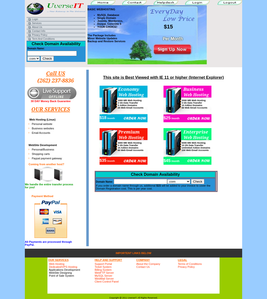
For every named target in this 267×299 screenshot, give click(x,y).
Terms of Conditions (190, 263)
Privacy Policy (39, 35)
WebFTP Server (104, 272)
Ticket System (103, 266)
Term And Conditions (43, 39)
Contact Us (142, 266)
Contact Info (38, 31)
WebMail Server (104, 278)
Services (36, 23)
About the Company (148, 263)
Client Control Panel (107, 281)
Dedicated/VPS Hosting (63, 266)
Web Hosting (56, 263)
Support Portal (103, 263)
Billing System (103, 269)
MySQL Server (103, 275)
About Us (37, 27)
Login (35, 19)
